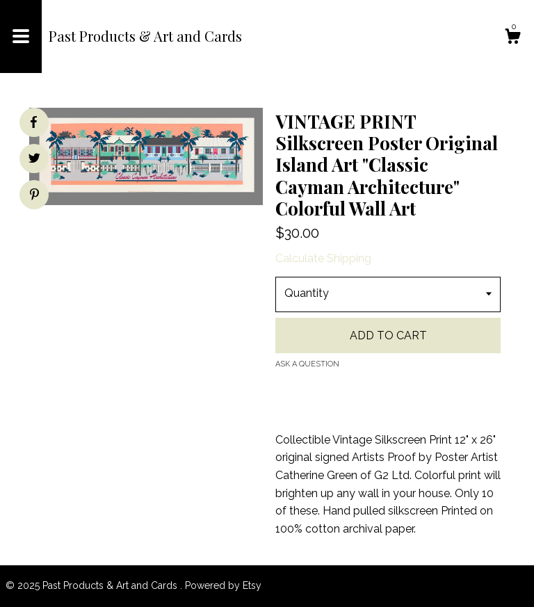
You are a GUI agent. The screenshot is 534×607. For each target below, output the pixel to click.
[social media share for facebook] (33, 122)
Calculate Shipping (323, 258)
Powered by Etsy (223, 585)
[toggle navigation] (21, 36)
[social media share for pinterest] (34, 196)
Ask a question (307, 364)
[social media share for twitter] (34, 160)
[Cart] (512, 38)
